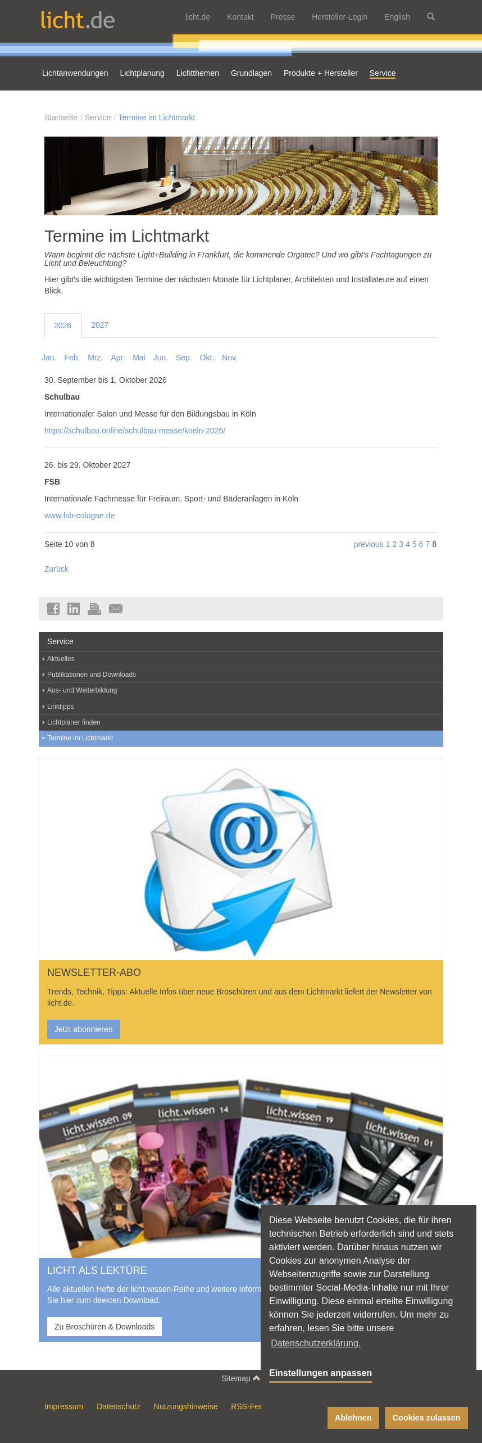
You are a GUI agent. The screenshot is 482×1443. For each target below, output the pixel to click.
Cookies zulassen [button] (427, 1417)
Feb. (72, 357)
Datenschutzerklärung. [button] (316, 1343)
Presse (283, 16)
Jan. (49, 357)
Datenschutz (118, 1406)
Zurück (56, 568)
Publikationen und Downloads (91, 674)
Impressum (63, 1406)
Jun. (160, 357)
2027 (99, 324)
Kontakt (240, 16)
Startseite (61, 117)
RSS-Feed (249, 1406)
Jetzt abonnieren (83, 1029)
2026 (62, 325)
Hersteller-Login (339, 16)
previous (369, 544)
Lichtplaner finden (74, 722)
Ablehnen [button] (353, 1417)
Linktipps (60, 707)
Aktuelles (61, 659)
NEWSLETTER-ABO (94, 972)
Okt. (207, 357)
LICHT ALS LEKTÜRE (97, 1270)
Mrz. (95, 357)
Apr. (118, 357)
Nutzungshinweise (186, 1406)
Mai (139, 357)
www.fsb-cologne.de (79, 515)
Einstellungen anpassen (320, 1373)
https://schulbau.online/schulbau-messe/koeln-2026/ (134, 430)
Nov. (230, 357)
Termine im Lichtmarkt (156, 117)
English (397, 16)
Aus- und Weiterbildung (82, 690)
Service (98, 117)
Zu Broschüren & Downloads (104, 1326)
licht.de (197, 16)
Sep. (184, 357)
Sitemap (240, 1378)
